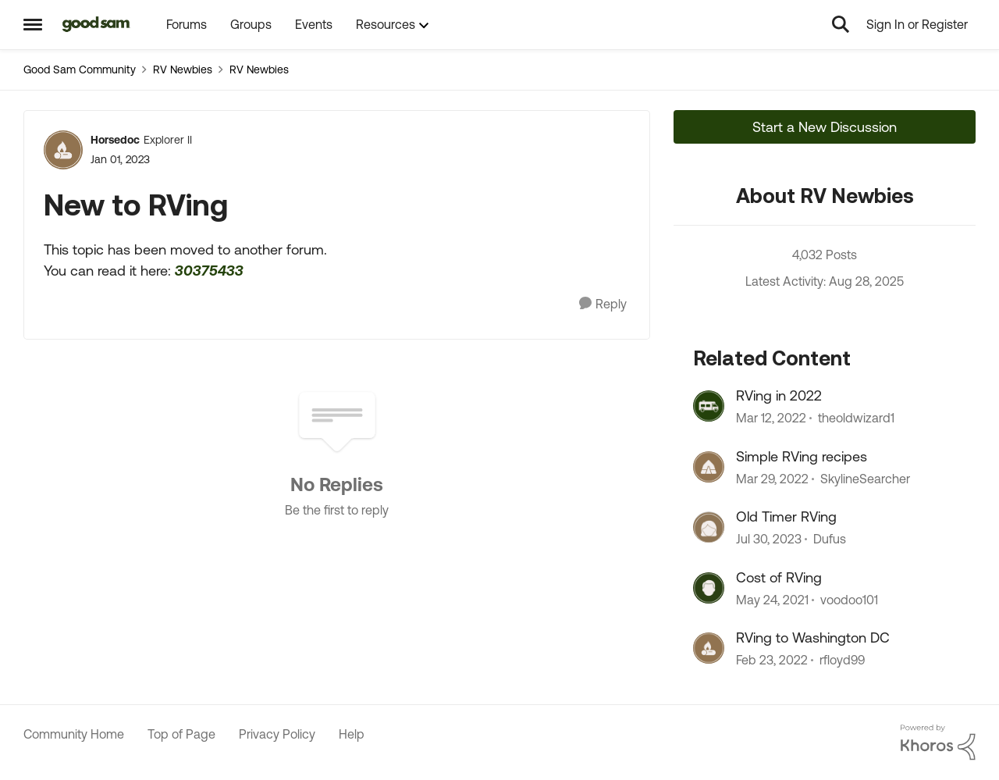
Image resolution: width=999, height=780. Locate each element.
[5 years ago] (771, 418)
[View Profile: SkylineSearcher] (708, 467)
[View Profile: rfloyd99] (708, 648)
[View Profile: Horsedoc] (63, 149)
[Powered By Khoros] (938, 742)
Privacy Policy (277, 734)
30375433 (209, 270)
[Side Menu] (33, 24)
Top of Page (181, 734)
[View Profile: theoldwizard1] (708, 406)
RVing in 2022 (779, 395)
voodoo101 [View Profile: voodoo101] (849, 600)
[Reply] (603, 304)
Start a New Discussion (824, 127)
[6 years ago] (772, 599)
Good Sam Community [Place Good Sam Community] (79, 69)
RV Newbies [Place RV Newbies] (182, 69)
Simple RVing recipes (801, 456)
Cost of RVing (779, 577)
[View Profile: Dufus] (708, 527)
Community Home (73, 734)
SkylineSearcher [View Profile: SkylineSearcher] (865, 479)
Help (351, 734)
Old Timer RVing (786, 516)
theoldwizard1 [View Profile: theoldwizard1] (856, 418)
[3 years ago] (769, 539)
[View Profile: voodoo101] (708, 588)
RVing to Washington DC (813, 637)
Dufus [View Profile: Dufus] (829, 539)
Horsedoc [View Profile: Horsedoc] (115, 140)
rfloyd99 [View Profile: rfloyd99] (842, 660)
